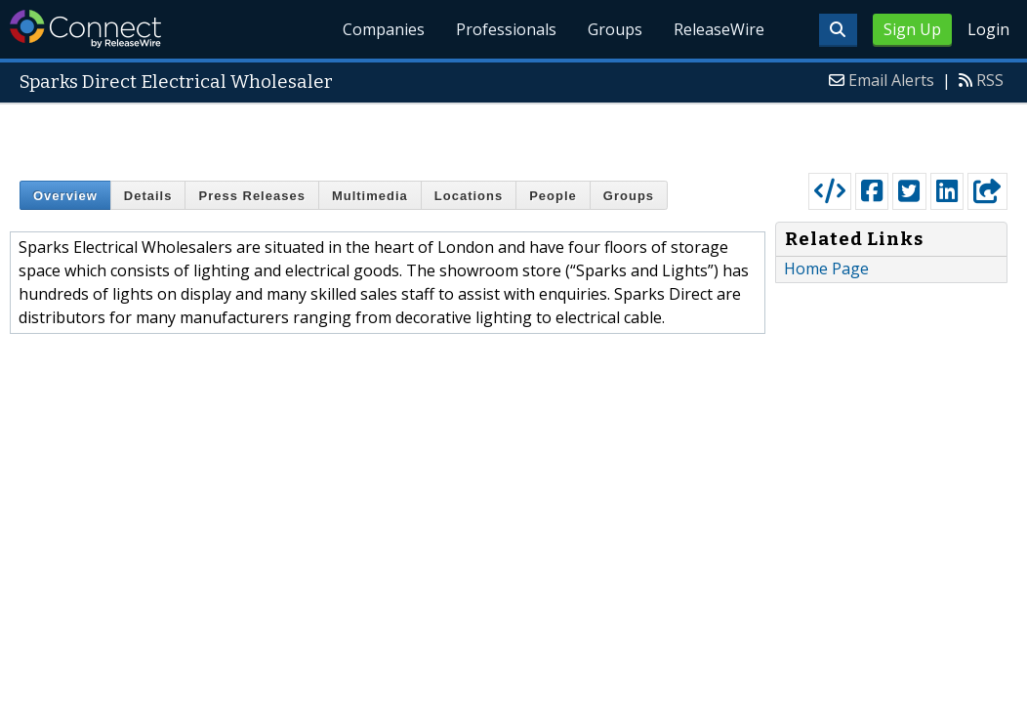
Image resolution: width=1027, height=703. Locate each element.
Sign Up (912, 29)
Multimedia (370, 195)
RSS (990, 80)
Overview (65, 195)
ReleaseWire (719, 29)
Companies (385, 29)
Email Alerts (891, 80)
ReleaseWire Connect (85, 29)
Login (988, 29)
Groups (615, 29)
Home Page (826, 268)
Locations (468, 195)
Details (148, 195)
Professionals (506, 29)
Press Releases (251, 195)
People (553, 195)
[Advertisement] (514, 133)
